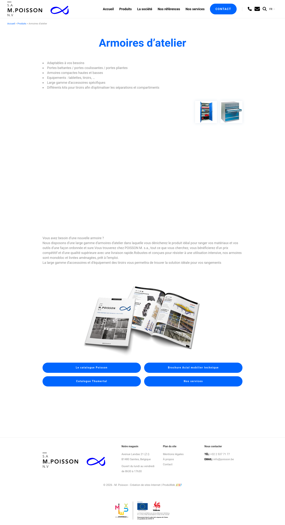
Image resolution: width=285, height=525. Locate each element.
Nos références (169, 9)
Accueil (108, 9)
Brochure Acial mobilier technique (193, 367)
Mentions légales (173, 454)
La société (144, 9)
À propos (168, 459)
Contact (223, 9)
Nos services (195, 9)
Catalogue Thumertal (91, 381)
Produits (125, 9)
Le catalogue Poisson (92, 367)
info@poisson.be (223, 459)
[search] (265, 9)
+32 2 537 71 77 (220, 454)
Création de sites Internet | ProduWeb (156, 485)
